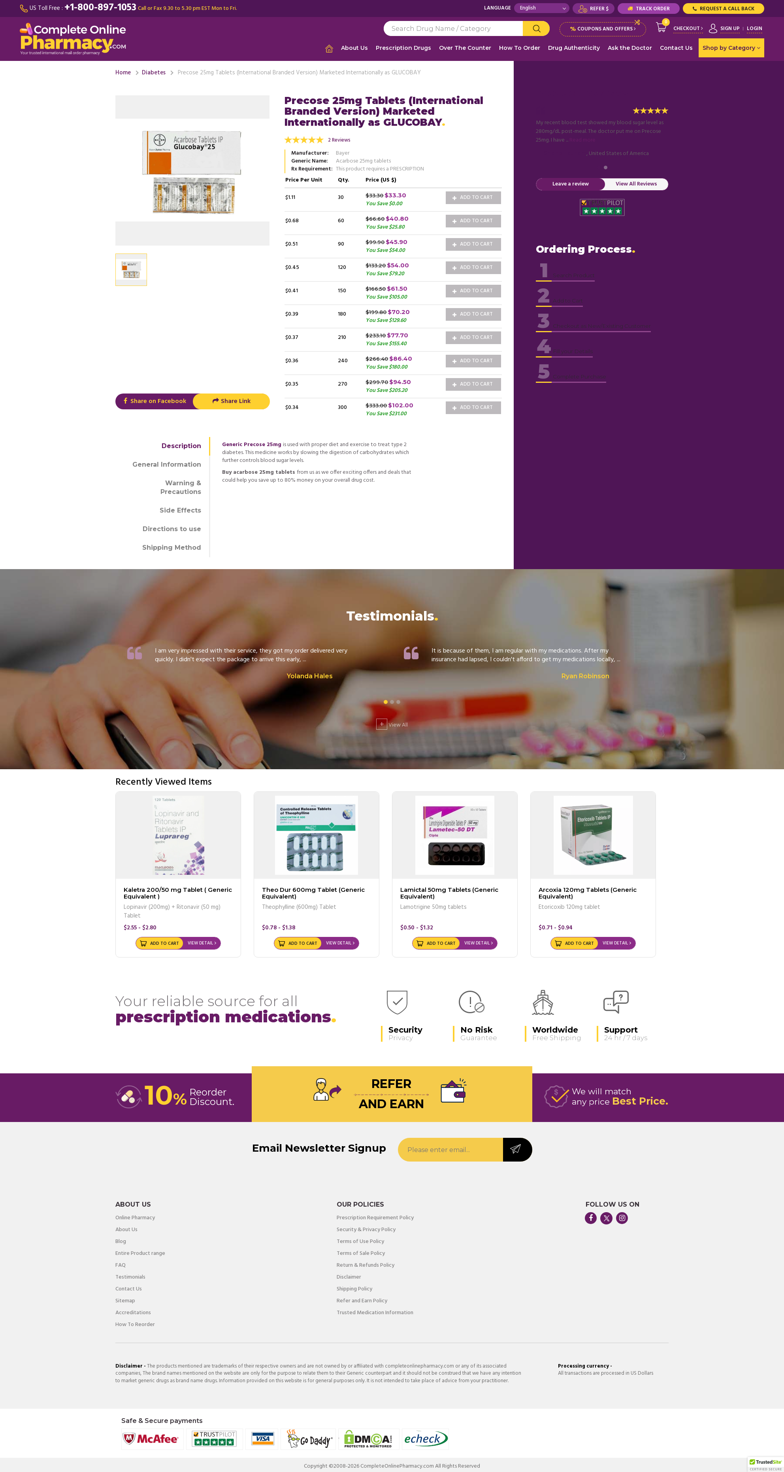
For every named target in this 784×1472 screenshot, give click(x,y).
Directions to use (172, 526)
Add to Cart (472, 194)
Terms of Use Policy (360, 1239)
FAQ (120, 1262)
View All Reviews (636, 180)
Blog (120, 1239)
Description (181, 443)
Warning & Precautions (180, 484)
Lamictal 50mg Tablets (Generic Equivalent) (449, 890)
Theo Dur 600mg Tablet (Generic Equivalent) (313, 890)
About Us (354, 47)
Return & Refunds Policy (365, 1262)
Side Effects (180, 507)
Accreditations (133, 1310)
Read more (582, 137)
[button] (766, 1464)
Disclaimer (349, 1274)
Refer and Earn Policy (362, 1298)
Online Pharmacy (135, 1215)
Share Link (231, 398)
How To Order (519, 47)
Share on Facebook (154, 398)
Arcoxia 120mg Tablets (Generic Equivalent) (588, 890)
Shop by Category (731, 47)
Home (123, 69)
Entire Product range (140, 1250)
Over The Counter (465, 47)
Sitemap (125, 1298)
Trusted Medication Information (375, 1310)
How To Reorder (135, 1322)
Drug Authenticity (574, 47)
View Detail (200, 940)
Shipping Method (171, 544)
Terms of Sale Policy (361, 1250)
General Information (166, 461)
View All (392, 721)
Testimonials (130, 1274)
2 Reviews (339, 137)
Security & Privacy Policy (366, 1227)
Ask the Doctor (630, 47)
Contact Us (676, 47)
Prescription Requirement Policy (375, 1215)
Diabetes (154, 69)
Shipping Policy (354, 1286)
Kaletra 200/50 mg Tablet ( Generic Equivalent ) (178, 890)
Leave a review (570, 180)
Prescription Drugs (403, 47)
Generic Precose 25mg (251, 441)
